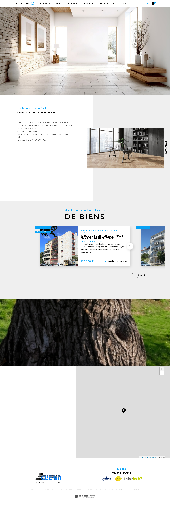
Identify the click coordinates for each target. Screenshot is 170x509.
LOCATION (45, 3)
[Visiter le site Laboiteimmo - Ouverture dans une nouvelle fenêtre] (85, 501)
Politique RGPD (127, 491)
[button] (128, 256)
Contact (165, 148)
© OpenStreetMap (151, 459)
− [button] (162, 375)
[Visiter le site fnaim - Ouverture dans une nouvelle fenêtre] (118, 480)
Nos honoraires (79, 491)
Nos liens (117, 491)
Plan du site (90, 491)
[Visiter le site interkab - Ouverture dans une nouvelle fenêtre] (132, 480)
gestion (103, 3)
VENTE (59, 3)
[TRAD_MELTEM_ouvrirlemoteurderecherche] (24, 4)
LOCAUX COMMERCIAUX (80, 3)
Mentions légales (101, 491)
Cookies (136, 491)
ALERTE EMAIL (120, 3)
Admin (111, 491)
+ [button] (162, 371)
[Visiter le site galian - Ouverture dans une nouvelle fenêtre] (107, 480)
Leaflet (141, 459)
